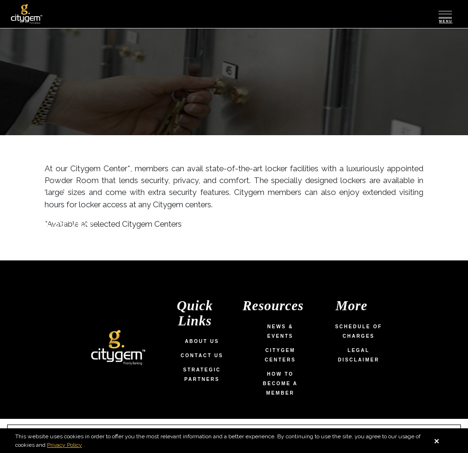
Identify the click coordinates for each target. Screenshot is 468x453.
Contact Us (202, 355)
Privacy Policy (70, 445)
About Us (202, 341)
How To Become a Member (280, 383)
